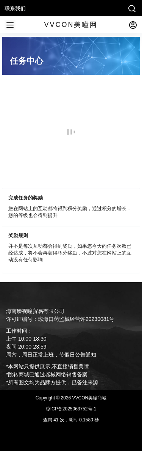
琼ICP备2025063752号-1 (71, 409)
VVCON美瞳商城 (88, 398)
